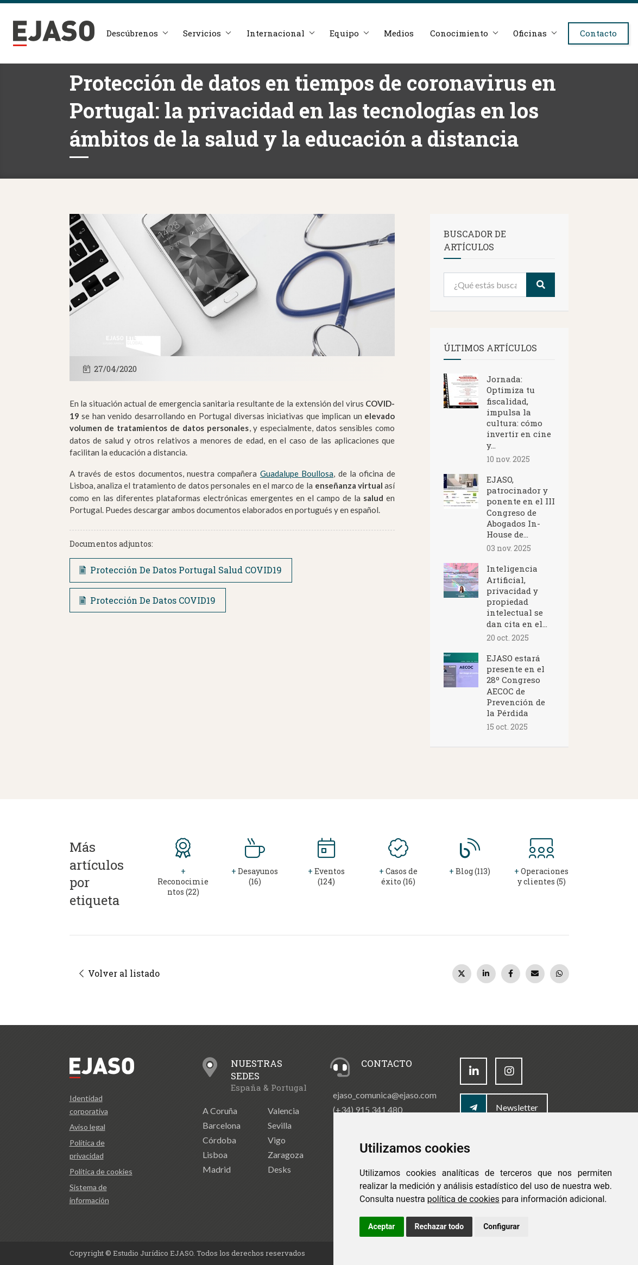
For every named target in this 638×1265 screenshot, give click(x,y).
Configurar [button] (501, 1226)
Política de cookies (101, 1171)
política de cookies (463, 1199)
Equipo (349, 33)
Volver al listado (119, 973)
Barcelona (222, 1125)
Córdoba (219, 1140)
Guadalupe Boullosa (296, 473)
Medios (405, 33)
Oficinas (538, 33)
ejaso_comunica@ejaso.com (385, 1095)
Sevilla (280, 1125)
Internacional (280, 33)
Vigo (277, 1140)
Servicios (206, 33)
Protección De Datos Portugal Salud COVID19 (180, 569)
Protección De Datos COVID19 (147, 600)
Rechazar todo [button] (439, 1226)
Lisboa (215, 1154)
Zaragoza (286, 1154)
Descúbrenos (135, 33)
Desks (279, 1169)
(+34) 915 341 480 (367, 1109)
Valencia (283, 1110)
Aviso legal (87, 1126)
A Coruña (220, 1110)
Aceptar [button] (381, 1226)
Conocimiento (466, 33)
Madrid (217, 1169)
